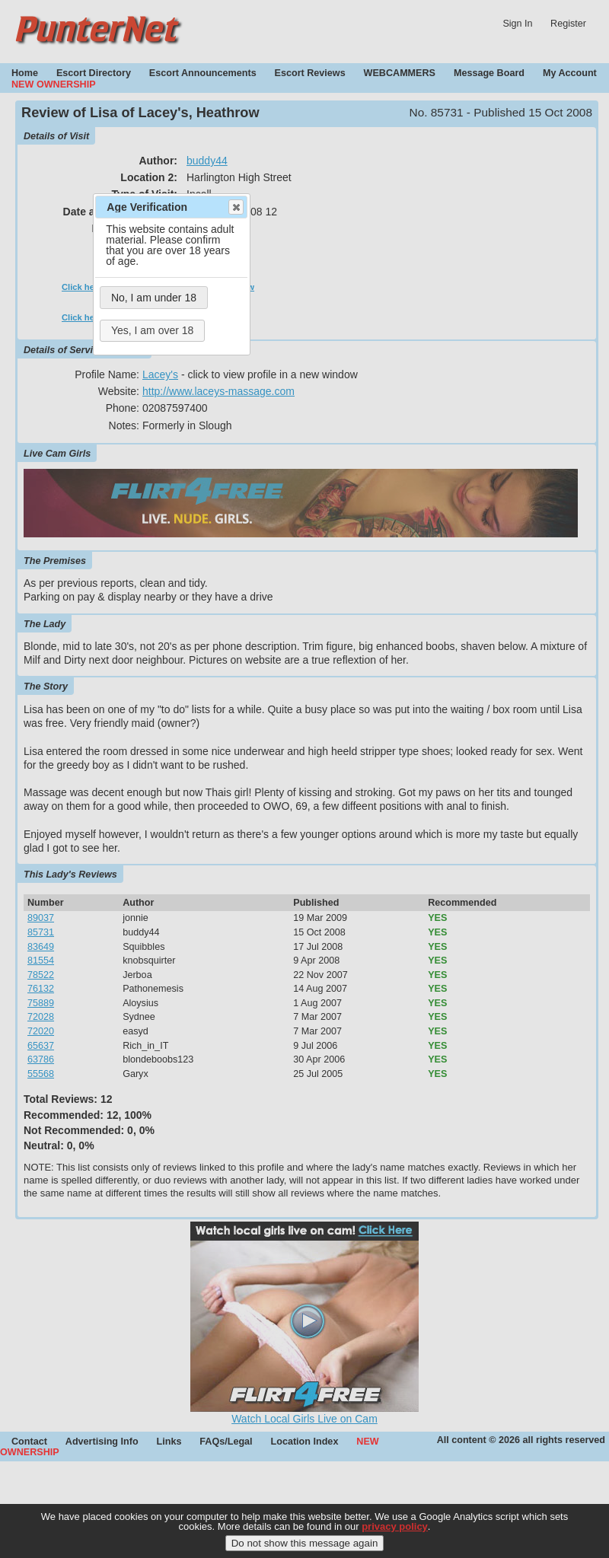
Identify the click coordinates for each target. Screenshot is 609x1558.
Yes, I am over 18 (152, 330)
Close (235, 207)
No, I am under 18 (153, 298)
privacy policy (395, 1538)
